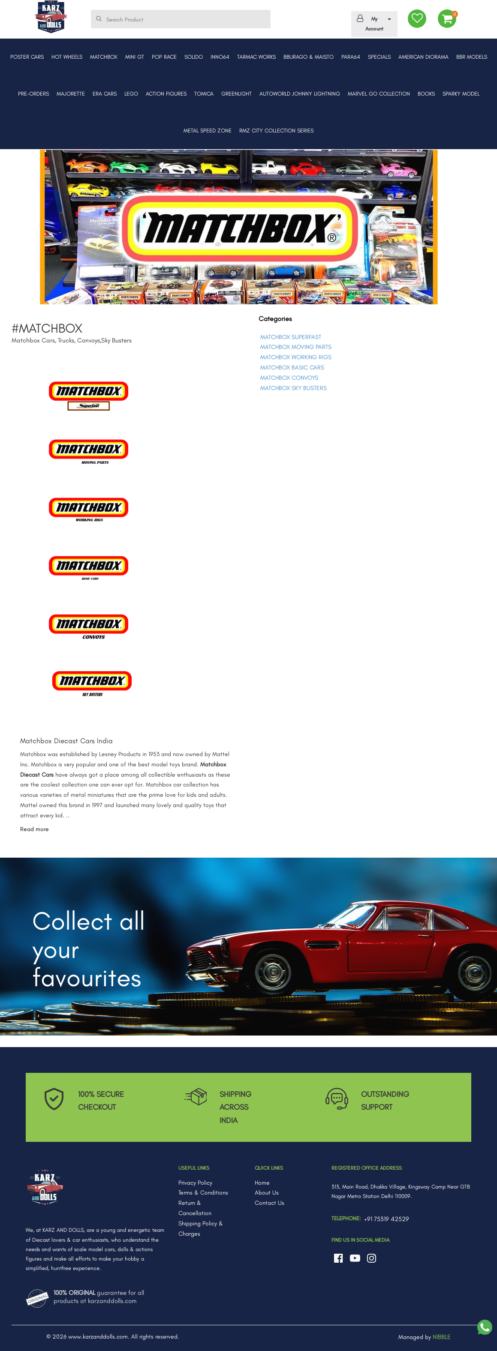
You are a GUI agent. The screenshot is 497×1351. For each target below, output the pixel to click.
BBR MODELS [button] (471, 57)
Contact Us (269, 1203)
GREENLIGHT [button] (236, 93)
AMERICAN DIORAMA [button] (423, 57)
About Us (267, 1192)
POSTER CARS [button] (27, 57)
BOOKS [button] (426, 93)
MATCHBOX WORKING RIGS (295, 357)
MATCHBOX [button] (103, 57)
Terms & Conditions (203, 1192)
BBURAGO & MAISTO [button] (308, 57)
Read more (34, 829)
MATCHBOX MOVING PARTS (295, 347)
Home (262, 1182)
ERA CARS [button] (105, 93)
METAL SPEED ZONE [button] (208, 130)
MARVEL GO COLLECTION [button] (379, 93)
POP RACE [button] (164, 57)
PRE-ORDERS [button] (33, 93)
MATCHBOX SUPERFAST (290, 337)
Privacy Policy (195, 1182)
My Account (373, 23)
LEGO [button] (131, 93)
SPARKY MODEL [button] (461, 93)
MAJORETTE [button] (71, 93)
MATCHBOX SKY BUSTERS (293, 388)
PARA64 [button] (350, 57)
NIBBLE (442, 1337)
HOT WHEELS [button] (66, 57)
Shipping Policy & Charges (200, 1228)
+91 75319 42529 (386, 1219)
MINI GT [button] (134, 57)
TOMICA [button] (204, 93)
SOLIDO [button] (193, 57)
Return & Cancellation (194, 1208)
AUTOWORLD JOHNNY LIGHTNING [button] (299, 93)
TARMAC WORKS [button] (256, 57)
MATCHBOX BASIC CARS (292, 367)
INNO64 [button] (220, 57)
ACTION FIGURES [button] (166, 93)
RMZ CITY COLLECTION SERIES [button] (276, 130)
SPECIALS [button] (379, 57)
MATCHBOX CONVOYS (289, 377)
